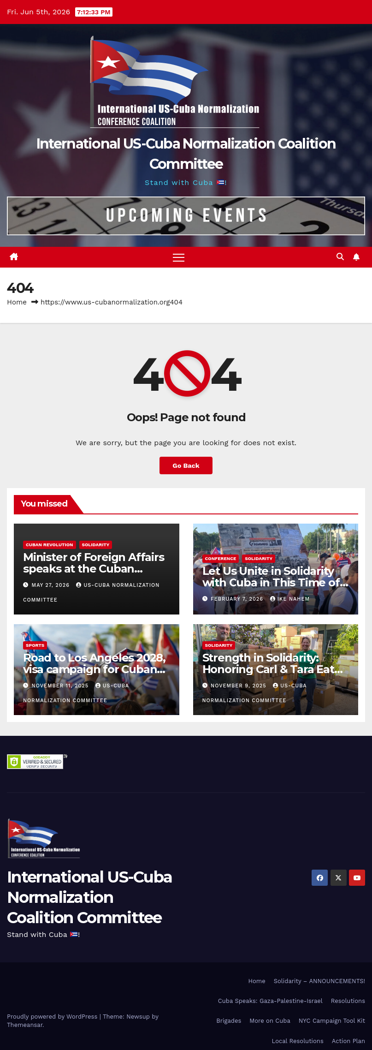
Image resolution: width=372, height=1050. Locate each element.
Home (17, 302)
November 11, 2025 (61, 686)
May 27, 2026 (52, 585)
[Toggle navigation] (178, 257)
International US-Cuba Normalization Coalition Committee (89, 897)
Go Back (185, 465)
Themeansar (24, 1024)
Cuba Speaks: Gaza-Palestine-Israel (270, 1000)
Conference (220, 558)
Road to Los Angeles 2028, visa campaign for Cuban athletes (94, 669)
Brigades (228, 1020)
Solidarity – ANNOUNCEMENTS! (319, 981)
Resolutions (348, 1000)
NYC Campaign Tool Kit (332, 1020)
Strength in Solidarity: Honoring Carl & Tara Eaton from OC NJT (275, 669)
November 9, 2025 (239, 686)
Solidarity (96, 544)
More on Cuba (269, 1020)
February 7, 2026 (238, 599)
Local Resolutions (298, 1041)
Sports (35, 645)
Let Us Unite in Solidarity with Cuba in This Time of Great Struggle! (271, 582)
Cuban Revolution (49, 544)
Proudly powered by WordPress (53, 1016)
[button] (340, 256)
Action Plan (348, 1041)
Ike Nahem (290, 599)
